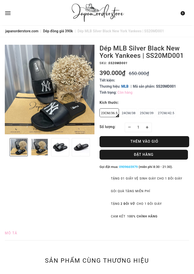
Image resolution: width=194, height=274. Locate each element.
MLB (125, 86)
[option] (49, 89)
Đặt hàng (144, 155)
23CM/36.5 (110, 114)
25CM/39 (146, 113)
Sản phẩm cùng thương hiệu (97, 260)
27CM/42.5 (166, 113)
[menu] (35, 12)
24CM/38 (128, 113)
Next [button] (93, 147)
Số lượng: (108, 127)
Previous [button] (6, 147)
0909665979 (128, 167)
